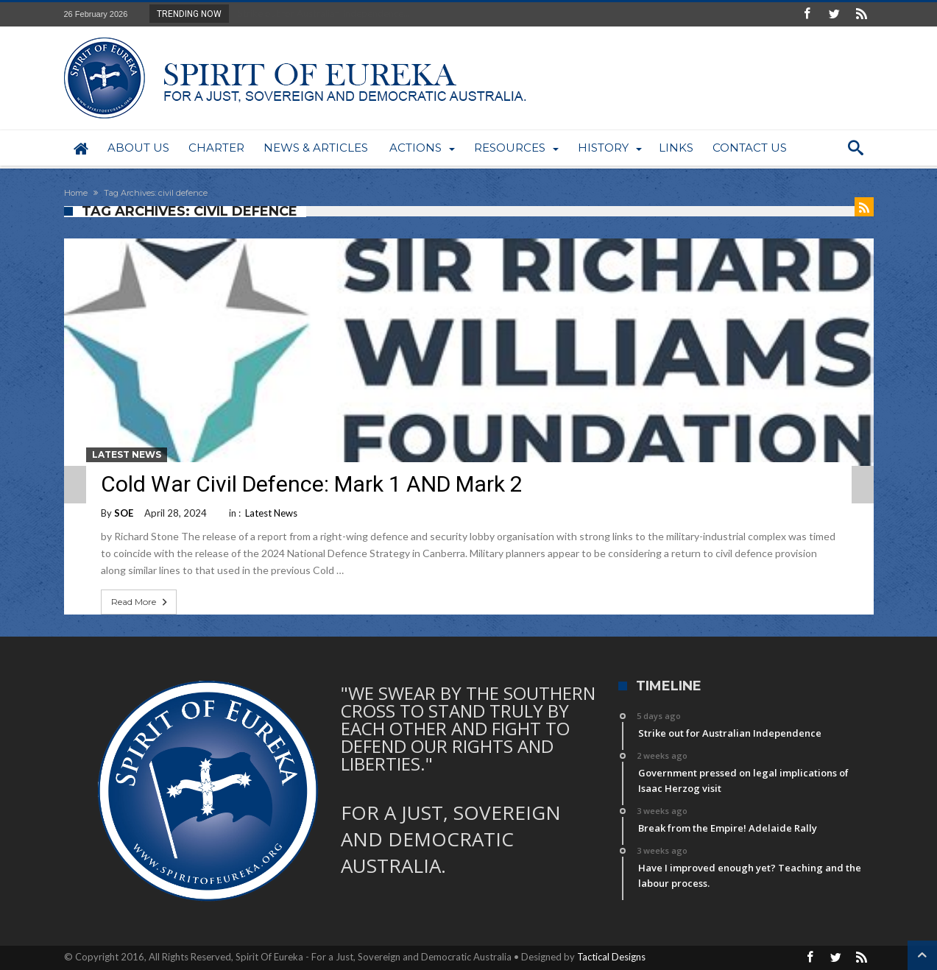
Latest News (126, 454)
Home (76, 193)
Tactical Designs (611, 957)
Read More (140, 602)
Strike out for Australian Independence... (320, 13)
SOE (123, 513)
